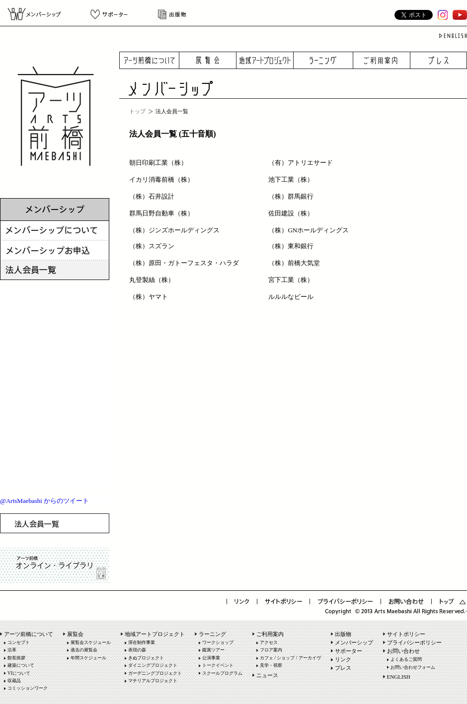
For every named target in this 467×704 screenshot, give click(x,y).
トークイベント (218, 665)
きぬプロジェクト (146, 657)
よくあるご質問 (406, 659)
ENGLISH (398, 677)
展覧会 (207, 60)
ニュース (267, 675)
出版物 (169, 14)
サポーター (109, 14)
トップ (137, 111)
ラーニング (323, 60)
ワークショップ (218, 642)
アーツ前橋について (149, 60)
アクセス (269, 642)
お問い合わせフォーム (412, 667)
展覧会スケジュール (91, 642)
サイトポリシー (406, 634)
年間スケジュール (88, 657)
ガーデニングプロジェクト (155, 673)
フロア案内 (271, 649)
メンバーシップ (38, 14)
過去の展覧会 (84, 649)
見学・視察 (271, 665)
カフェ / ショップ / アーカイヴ (290, 657)
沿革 (11, 649)
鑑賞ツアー (213, 649)
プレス (438, 60)
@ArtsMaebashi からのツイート (44, 500)
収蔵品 (14, 680)
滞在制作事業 (141, 642)
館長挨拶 (16, 657)
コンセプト (18, 642)
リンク (343, 659)
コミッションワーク (27, 688)
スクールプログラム (222, 673)
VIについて (18, 673)
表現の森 (137, 649)
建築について (20, 665)
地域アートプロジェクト (265, 60)
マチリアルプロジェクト (152, 680)
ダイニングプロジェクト (152, 665)
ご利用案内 (381, 60)
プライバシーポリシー (414, 642)
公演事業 (211, 657)
